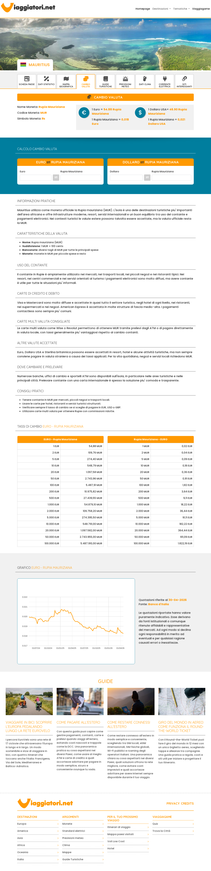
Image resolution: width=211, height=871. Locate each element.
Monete (67, 824)
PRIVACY (173, 803)
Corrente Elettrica (165, 85)
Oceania (22, 852)
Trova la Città (161, 831)
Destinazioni (27, 817)
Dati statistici (46, 84)
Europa (21, 824)
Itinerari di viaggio (118, 827)
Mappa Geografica (66, 85)
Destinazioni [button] (160, 9)
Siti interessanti (184, 85)
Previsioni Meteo (125, 85)
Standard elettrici (73, 831)
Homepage (143, 9)
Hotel (110, 848)
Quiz (155, 824)
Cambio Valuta (86, 85)
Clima (66, 845)
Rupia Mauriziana (71, 171)
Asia (20, 838)
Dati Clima (145, 84)
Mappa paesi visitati (120, 834)
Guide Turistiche (105, 85)
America (22, 831)
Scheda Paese (27, 84)
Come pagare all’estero (78, 722)
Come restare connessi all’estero (128, 724)
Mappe (66, 852)
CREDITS (187, 803)
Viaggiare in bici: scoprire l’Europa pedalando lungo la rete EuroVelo (29, 726)
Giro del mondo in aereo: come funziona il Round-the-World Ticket (181, 726)
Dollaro (114, 171)
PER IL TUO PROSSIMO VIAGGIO (122, 818)
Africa (21, 845)
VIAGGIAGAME (162, 817)
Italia (20, 859)
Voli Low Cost (116, 841)
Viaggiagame (201, 9)
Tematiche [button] (180, 9)
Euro (22, 171)
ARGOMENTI (70, 817)
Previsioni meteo (73, 838)
